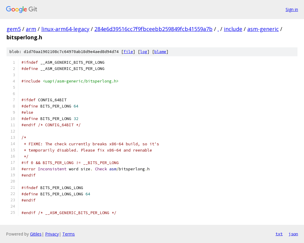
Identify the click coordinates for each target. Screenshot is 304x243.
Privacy (52, 234)
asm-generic (263, 28)
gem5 (14, 28)
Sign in (292, 9)
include (233, 28)
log (143, 51)
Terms (68, 234)
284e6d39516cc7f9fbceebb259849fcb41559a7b (153, 28)
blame (160, 51)
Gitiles (36, 234)
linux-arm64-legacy (65, 28)
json (293, 233)
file (128, 51)
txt (279, 233)
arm (31, 28)
